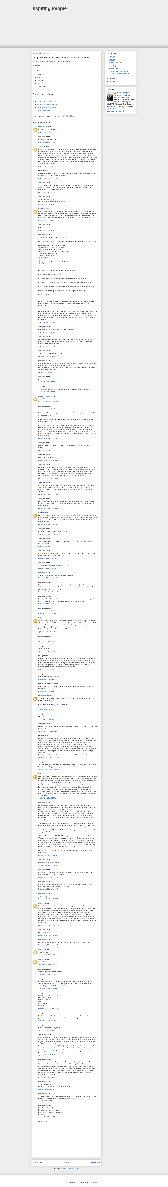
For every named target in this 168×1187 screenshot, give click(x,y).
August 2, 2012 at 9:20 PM (47, 356)
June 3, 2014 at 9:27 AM (46, 1101)
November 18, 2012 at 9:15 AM (48, 438)
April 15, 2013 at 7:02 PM (46, 641)
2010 (111, 81)
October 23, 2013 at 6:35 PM (47, 865)
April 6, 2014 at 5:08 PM (46, 1030)
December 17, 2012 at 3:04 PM (48, 508)
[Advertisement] (84, 28)
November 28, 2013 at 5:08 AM (48, 935)
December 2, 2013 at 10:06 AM (48, 945)
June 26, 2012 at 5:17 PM (46, 346)
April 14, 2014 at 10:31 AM (46, 1055)
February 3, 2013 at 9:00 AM (47, 568)
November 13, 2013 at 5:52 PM (48, 899)
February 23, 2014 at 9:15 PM (48, 1009)
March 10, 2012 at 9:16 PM (47, 132)
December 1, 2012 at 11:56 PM (48, 478)
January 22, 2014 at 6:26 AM (47, 988)
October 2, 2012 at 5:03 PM (47, 382)
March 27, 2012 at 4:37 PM (47, 166)
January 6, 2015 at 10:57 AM (47, 1117)
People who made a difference (47, 101)
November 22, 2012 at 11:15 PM (48, 450)
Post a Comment (41, 1121)
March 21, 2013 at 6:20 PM (47, 613)
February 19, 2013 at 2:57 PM (48, 592)
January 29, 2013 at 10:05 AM (48, 534)
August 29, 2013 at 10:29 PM (47, 731)
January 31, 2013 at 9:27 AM (47, 546)
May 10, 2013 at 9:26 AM (46, 691)
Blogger (95, 1182)
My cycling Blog (112, 108)
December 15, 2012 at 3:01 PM (48, 494)
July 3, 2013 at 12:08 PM (46, 719)
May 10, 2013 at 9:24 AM (46, 679)
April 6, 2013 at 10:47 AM (46, 632)
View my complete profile (115, 111)
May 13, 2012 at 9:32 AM (46, 204)
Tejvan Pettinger (122, 93)
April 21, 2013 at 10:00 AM (46, 651)
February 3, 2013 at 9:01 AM (47, 578)
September (115, 63)
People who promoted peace (46, 107)
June (113, 66)
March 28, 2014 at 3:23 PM (47, 1021)
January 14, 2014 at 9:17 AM (47, 955)
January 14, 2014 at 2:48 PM (47, 974)
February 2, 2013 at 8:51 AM (47, 558)
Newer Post (37, 1163)
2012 (111, 60)
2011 (111, 78)
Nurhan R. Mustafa (44, 396)
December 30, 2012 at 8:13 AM (48, 524)
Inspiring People (49, 8)
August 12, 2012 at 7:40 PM (47, 372)
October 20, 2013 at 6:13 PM (47, 855)
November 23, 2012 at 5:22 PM (48, 460)
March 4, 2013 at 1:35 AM (46, 604)
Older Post (95, 1163)
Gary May (41, 512)
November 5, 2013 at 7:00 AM (48, 877)
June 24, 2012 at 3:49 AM (46, 332)
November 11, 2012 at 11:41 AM (48, 402)
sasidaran (41, 146)
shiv (39, 386)
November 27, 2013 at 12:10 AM (48, 925)
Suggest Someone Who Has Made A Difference (120, 72)
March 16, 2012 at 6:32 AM (47, 142)
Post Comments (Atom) (71, 1168)
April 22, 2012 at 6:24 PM (46, 192)
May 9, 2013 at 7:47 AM (46, 669)
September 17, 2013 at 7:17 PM (48, 758)
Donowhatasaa (43, 126)
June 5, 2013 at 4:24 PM (46, 709)
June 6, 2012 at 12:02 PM (46, 322)
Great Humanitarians (44, 111)
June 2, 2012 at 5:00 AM (46, 230)
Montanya (41, 208)
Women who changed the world (47, 104)
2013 (111, 57)
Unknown (41, 618)
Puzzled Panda (43, 696)
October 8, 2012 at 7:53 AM (47, 392)
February (114, 69)
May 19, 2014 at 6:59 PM (46, 1077)
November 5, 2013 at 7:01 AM (48, 889)
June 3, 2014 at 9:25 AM (46, 1089)
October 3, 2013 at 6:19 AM (47, 798)
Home (67, 1163)
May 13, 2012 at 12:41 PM (46, 220)
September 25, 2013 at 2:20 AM (48, 769)
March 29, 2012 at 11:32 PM (47, 178)
